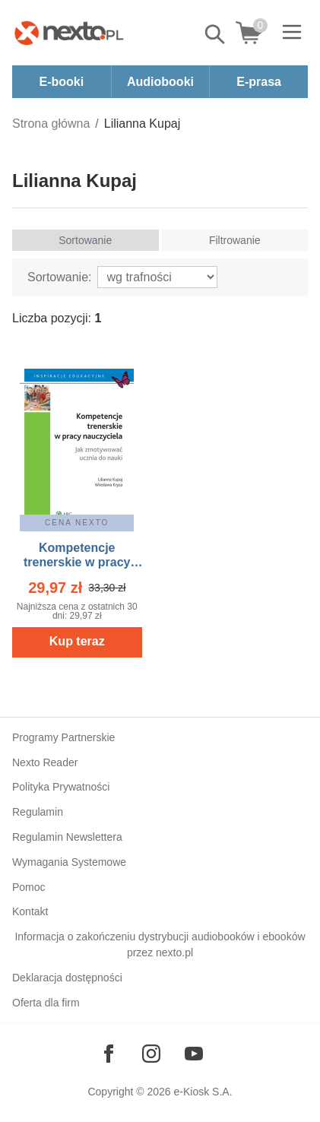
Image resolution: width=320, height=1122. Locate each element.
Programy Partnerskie (63, 737)
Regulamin (37, 812)
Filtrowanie (235, 240)
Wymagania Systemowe (69, 862)
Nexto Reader (45, 762)
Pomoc (29, 887)
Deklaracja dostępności (67, 977)
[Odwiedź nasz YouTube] (194, 1053)
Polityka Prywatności (60, 787)
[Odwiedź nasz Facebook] (109, 1053)
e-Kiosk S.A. (203, 1092)
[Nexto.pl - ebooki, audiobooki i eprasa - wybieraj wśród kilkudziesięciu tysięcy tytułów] (69, 32)
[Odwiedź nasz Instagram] (151, 1053)
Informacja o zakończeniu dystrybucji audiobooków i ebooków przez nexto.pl (159, 944)
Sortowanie (85, 240)
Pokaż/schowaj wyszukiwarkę (216, 34)
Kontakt (30, 911)
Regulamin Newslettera (67, 837)
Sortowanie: (59, 277)
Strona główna (51, 123)
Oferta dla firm (46, 1003)
